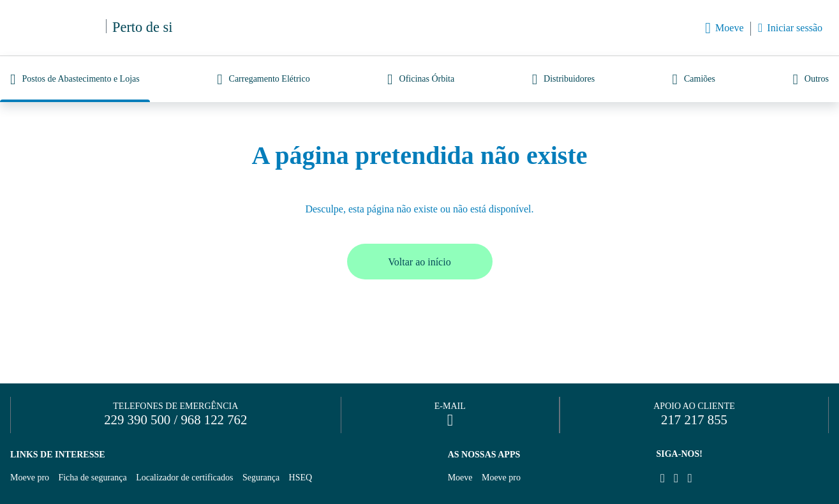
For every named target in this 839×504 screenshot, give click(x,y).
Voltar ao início (419, 261)
